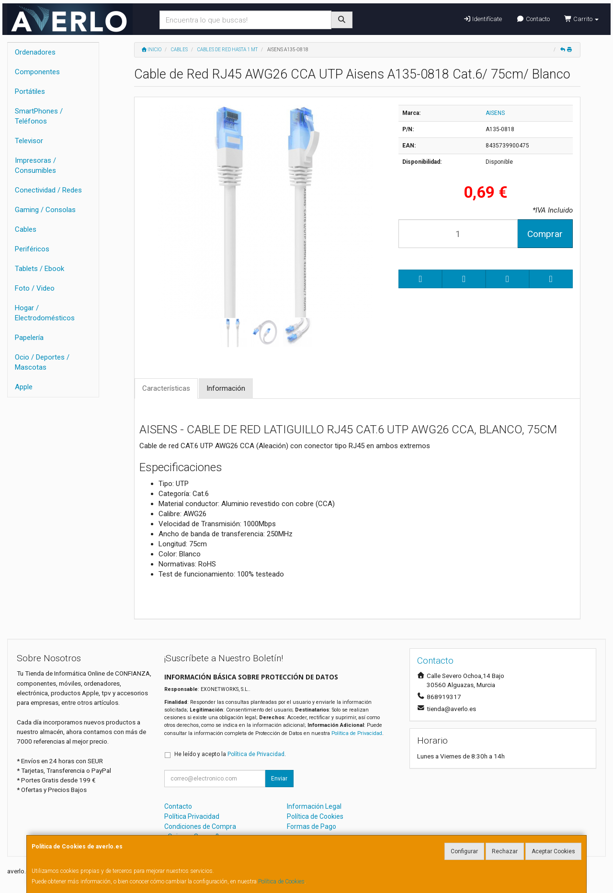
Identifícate (482, 19)
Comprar (545, 233)
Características (166, 388)
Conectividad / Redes (48, 190)
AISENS (495, 113)
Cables (25, 229)
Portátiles (30, 91)
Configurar (464, 851)
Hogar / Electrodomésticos (45, 313)
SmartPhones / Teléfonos (39, 116)
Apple (24, 387)
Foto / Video (35, 288)
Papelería (29, 337)
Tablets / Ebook (39, 268)
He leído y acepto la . (230, 754)
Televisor (29, 140)
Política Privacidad (191, 816)
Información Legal (314, 806)
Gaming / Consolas (45, 209)
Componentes (37, 72)
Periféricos (32, 249)
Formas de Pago (311, 826)
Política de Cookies (281, 881)
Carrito (581, 19)
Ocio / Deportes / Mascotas (42, 362)
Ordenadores (35, 52)
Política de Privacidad (356, 733)
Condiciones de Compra (200, 826)
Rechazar (505, 851)
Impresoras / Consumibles (35, 165)
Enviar (279, 778)
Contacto (532, 19)
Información (225, 388)
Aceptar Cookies (553, 851)
